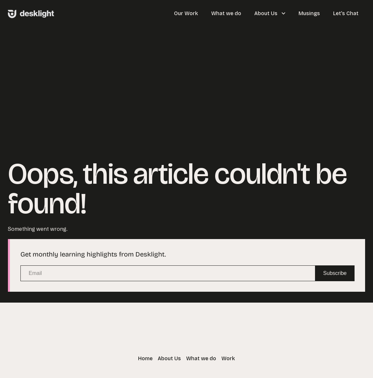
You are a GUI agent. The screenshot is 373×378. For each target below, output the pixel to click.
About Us (269, 13)
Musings (309, 13)
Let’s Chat (346, 13)
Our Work (186, 13)
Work (228, 358)
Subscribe (335, 273)
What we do (226, 13)
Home (145, 358)
